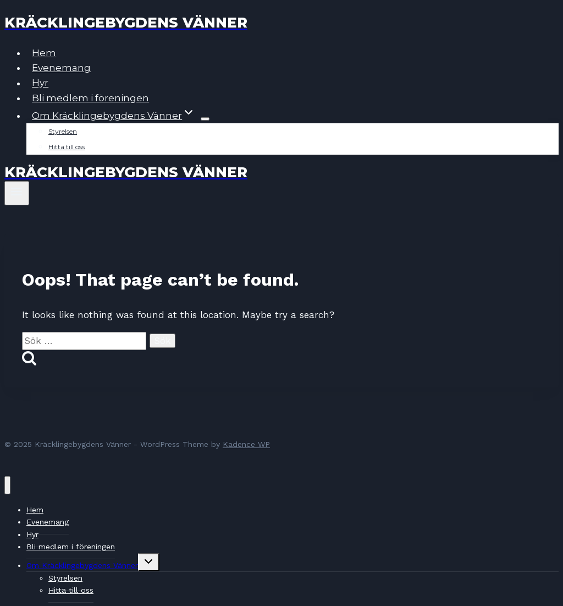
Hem (44, 52)
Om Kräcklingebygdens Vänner (82, 565)
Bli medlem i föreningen (90, 97)
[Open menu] (16, 193)
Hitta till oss (66, 147)
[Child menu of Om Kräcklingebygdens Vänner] (205, 119)
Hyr (40, 83)
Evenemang (61, 67)
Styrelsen (62, 131)
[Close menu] (7, 485)
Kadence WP (246, 444)
